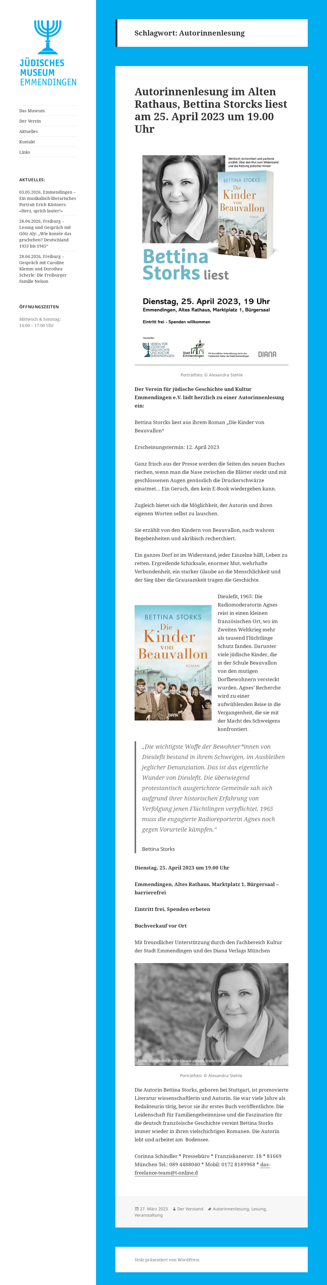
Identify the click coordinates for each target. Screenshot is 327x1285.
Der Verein (30, 121)
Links (24, 152)
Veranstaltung (149, 1215)
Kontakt (27, 142)
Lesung (258, 1209)
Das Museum (32, 110)
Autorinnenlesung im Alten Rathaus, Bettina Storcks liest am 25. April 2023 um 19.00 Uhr (211, 110)
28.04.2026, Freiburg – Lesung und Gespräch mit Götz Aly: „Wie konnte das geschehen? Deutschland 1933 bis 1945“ (45, 233)
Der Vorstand (190, 1209)
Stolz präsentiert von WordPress (167, 1259)
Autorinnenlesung (231, 1209)
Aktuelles (28, 131)
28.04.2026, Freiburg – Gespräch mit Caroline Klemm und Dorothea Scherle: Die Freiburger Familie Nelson (43, 269)
